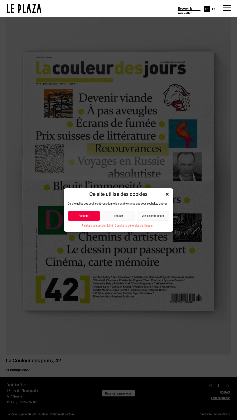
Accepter (84, 216)
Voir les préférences (153, 216)
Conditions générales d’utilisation (134, 226)
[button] (167, 194)
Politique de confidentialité (97, 226)
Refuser (118, 216)
